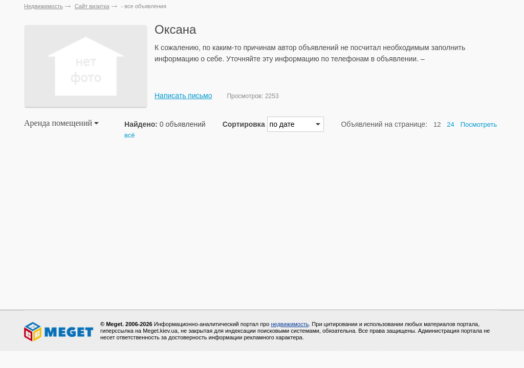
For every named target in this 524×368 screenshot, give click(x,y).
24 (450, 124)
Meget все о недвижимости (59, 331)
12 (437, 124)
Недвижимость (43, 6)
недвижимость (290, 324)
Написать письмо (183, 95)
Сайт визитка (92, 6)
